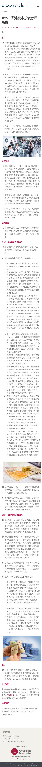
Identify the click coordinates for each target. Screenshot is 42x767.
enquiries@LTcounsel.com (16, 741)
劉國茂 (11, 695)
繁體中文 (4, 11)
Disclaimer (15, 765)
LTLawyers (7, 27)
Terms (34, 765)
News (34, 27)
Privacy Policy (26, 765)
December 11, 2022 (23, 27)
